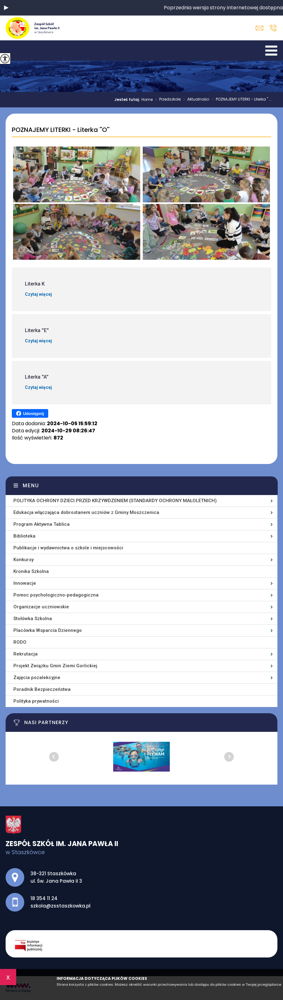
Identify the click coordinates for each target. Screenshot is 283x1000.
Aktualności (195, 99)
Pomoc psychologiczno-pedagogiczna (56, 595)
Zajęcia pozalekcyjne (36, 677)
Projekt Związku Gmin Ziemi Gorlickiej (55, 666)
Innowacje (24, 583)
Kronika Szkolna (31, 571)
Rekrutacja (25, 654)
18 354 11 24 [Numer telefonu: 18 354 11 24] (44, 898)
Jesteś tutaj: (128, 99)
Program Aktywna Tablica (41, 524)
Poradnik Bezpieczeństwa (42, 689)
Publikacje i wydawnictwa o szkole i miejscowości (68, 548)
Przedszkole (167, 99)
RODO (19, 642)
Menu (31, 486)
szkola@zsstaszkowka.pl (259, 28)
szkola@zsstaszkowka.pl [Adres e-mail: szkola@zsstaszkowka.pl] (60, 906)
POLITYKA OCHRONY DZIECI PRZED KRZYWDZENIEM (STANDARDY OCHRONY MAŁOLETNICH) (115, 500)
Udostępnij (30, 413)
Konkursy (23, 559)
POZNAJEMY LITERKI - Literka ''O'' (60, 130)
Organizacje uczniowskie (41, 607)
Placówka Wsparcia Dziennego (47, 630)
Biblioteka (24, 536)
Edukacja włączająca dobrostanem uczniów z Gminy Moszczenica (86, 512)
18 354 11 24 (273, 28)
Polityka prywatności (36, 701)
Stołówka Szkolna (32, 618)
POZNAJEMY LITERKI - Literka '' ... (240, 99)
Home (147, 99)
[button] (6, 8)
